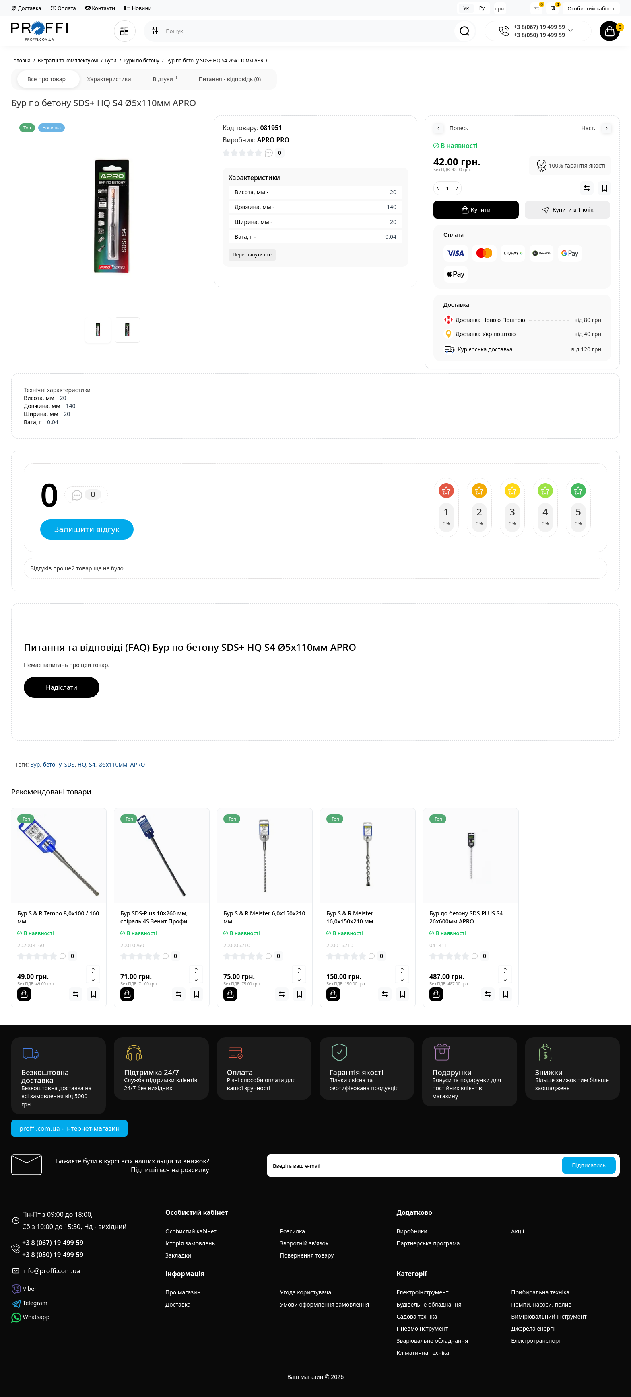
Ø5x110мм (112, 764)
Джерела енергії (533, 1328)
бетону (52, 764)
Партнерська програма (428, 1243)
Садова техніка (417, 1316)
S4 (92, 764)
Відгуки (165, 79)
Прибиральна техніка (540, 1292)
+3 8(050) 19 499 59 (539, 35)
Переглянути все (252, 254)
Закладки (178, 1255)
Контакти (100, 8)
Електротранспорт (536, 1340)
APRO (137, 764)
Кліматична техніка (423, 1352)
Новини (137, 8)
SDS (69, 764)
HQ (82, 764)
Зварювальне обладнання (432, 1340)
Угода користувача (306, 1292)
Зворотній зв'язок (304, 1243)
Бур (35, 764)
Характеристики (109, 79)
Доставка (26, 8)
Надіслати (61, 687)
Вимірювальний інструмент (548, 1316)
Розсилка (292, 1231)
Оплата (63, 8)
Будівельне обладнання (429, 1304)
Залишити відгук (87, 529)
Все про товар (46, 79)
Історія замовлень (190, 1243)
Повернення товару (307, 1255)
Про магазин (182, 1292)
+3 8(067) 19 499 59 (539, 27)
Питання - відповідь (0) (229, 79)
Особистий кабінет (591, 8)
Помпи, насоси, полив (541, 1304)
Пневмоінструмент (422, 1328)
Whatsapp (30, 1318)
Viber (24, 1289)
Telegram (29, 1304)
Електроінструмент (423, 1292)
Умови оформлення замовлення (324, 1304)
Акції (517, 1231)
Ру (482, 8)
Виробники (412, 1231)
